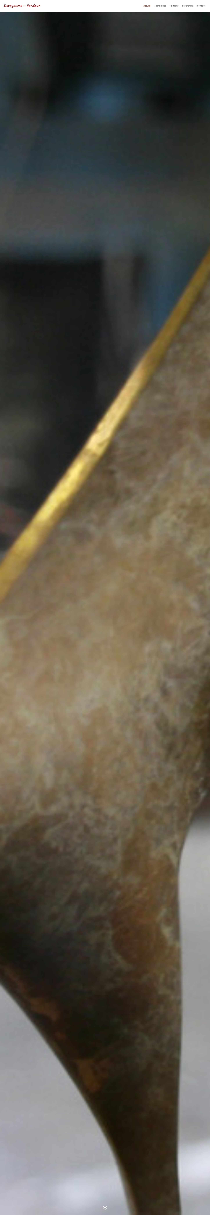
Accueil (147, 6)
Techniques (160, 6)
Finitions (174, 6)
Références (187, 6)
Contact (201, 6)
